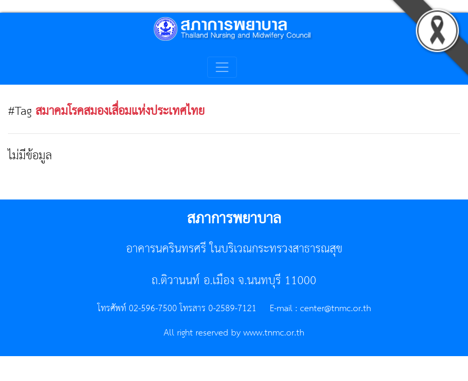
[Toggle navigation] (222, 67)
